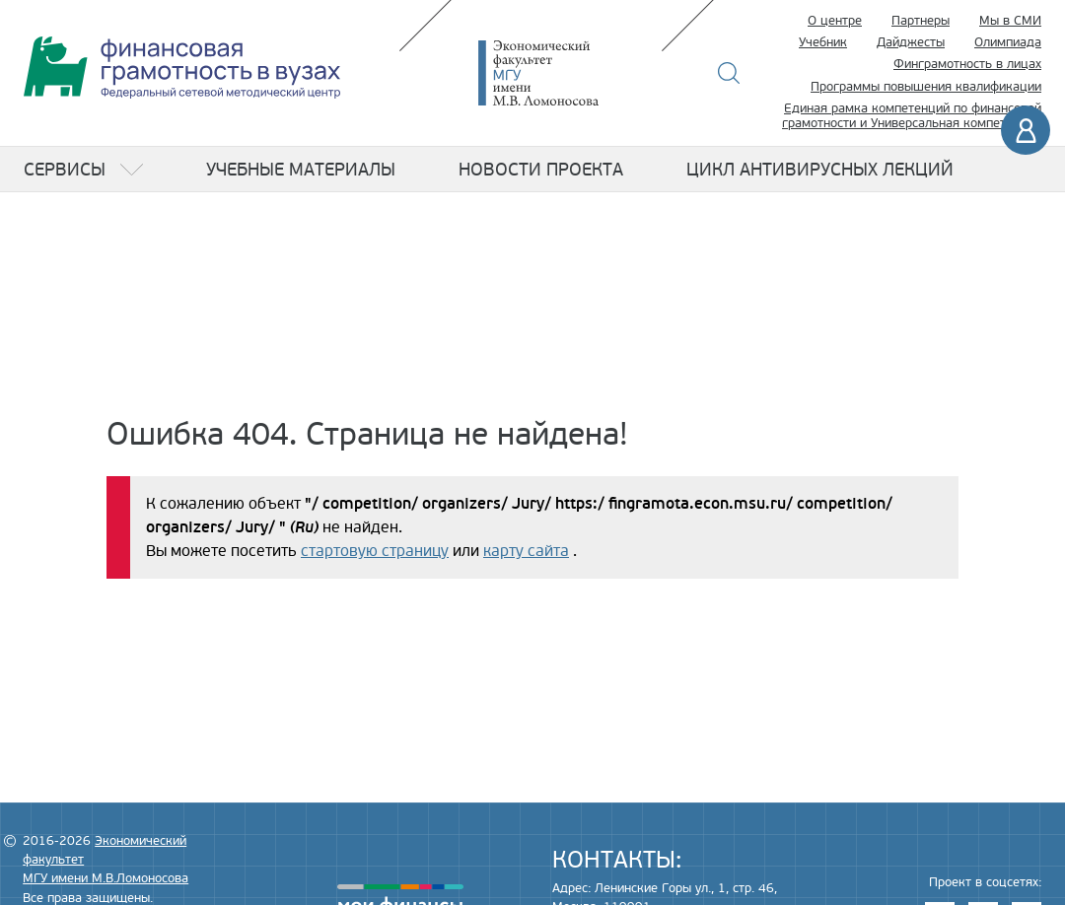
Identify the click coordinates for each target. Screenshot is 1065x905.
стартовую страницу (375, 551)
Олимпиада (1007, 42)
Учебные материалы (300, 169)
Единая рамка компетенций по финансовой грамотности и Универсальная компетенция (911, 116)
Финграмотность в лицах (967, 64)
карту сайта (526, 551)
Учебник (823, 42)
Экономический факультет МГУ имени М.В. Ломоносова (568, 72)
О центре (835, 21)
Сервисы (65, 169)
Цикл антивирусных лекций (820, 169)
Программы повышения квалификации (926, 87)
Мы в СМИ (1010, 21)
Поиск (729, 73)
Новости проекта (541, 169)
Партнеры (920, 21)
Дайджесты (911, 42)
